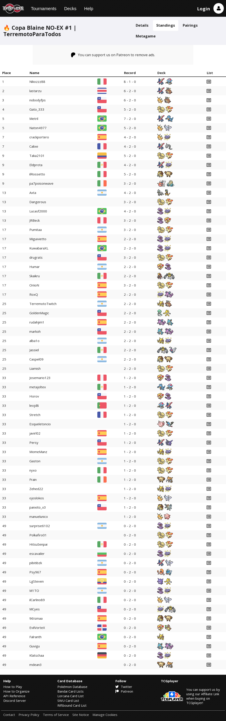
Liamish (35, 368)
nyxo (33, 470)
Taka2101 (37, 155)
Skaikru (34, 276)
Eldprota (35, 165)
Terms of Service (56, 715)
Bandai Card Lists (70, 691)
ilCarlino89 (37, 600)
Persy (33, 442)
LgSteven (36, 581)
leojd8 (34, 405)
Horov (34, 396)
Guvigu (34, 646)
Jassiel (34, 350)
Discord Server (14, 700)
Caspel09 (36, 359)
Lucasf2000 (38, 211)
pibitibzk (35, 563)
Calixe (33, 146)
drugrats (36, 257)
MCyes (34, 609)
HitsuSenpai (38, 544)
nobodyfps (37, 100)
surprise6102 (39, 526)
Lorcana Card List (70, 696)
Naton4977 (38, 128)
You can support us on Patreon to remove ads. (113, 54)
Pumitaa (35, 229)
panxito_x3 (37, 507)
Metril (33, 118)
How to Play (12, 686)
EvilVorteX (37, 627)
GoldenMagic (39, 313)
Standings (165, 25)
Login (203, 9)
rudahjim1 (36, 322)
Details (142, 25)
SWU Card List (68, 700)
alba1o (34, 340)
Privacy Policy (29, 715)
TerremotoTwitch (42, 303)
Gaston (34, 461)
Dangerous (37, 202)
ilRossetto (37, 174)
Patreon (124, 691)
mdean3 (35, 664)
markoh (35, 331)
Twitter (123, 686)
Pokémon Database (72, 686)
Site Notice (80, 715)
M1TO (34, 590)
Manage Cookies (104, 715)
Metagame (146, 36)
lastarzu (35, 91)
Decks (70, 8)
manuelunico (38, 516)
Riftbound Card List (72, 705)
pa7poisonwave (41, 183)
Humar (34, 266)
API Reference (14, 696)
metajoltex (37, 387)
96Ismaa (36, 618)
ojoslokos (36, 498)
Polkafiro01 (38, 535)
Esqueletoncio (40, 424)
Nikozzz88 (37, 81)
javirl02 (34, 433)
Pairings (190, 25)
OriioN (34, 285)
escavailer (37, 553)
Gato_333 (36, 109)
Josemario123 (40, 377)
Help (88, 8)
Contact (9, 715)
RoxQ (33, 294)
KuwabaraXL (38, 248)
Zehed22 (36, 489)
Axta (32, 192)
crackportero (39, 137)
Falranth (35, 637)
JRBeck (34, 220)
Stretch (34, 415)
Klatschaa (36, 655)
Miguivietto (37, 239)
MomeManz (38, 452)
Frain (33, 479)
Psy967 (35, 572)
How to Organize (16, 691)
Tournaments (43, 8)
